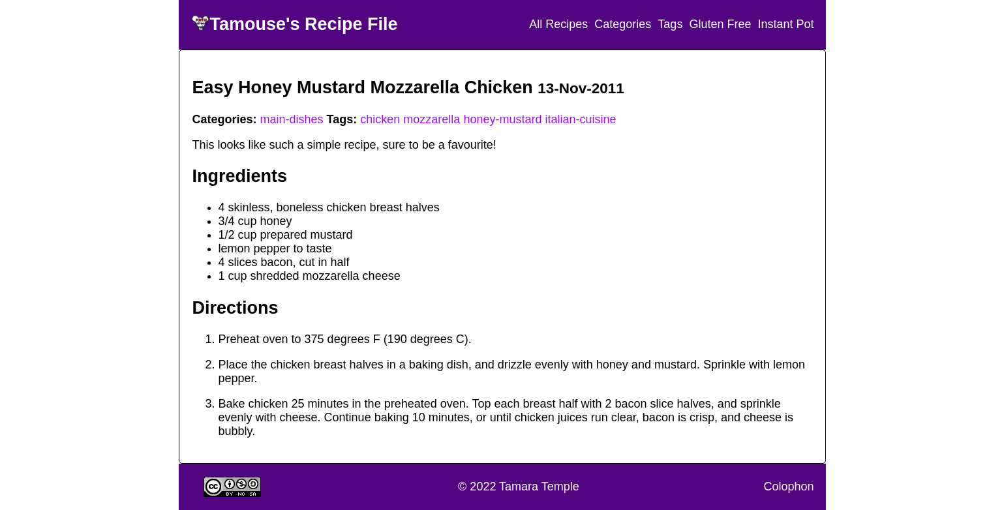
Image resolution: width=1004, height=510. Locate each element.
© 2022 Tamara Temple (518, 486)
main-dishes (292, 119)
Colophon (788, 486)
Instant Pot (785, 24)
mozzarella (431, 119)
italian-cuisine (580, 119)
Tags (670, 24)
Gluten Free (720, 24)
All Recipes (558, 24)
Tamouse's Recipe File (304, 24)
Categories (622, 24)
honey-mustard (502, 119)
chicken (380, 119)
